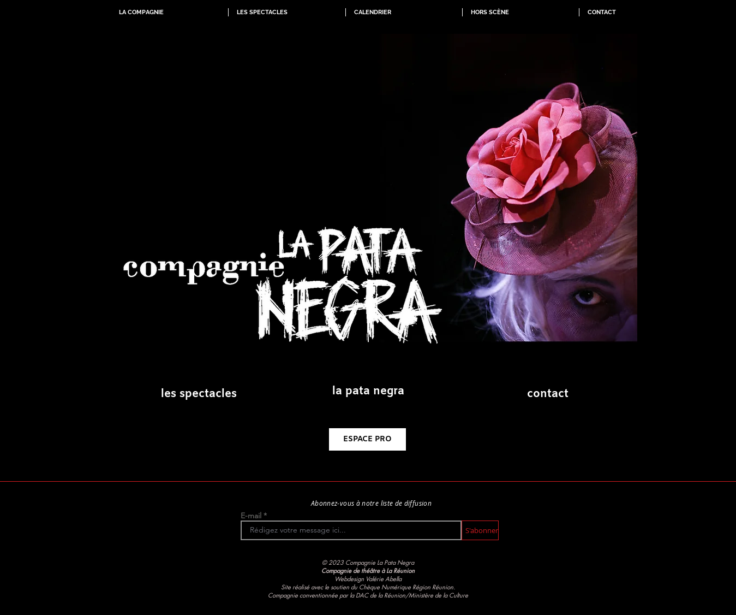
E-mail (251, 515)
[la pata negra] (368, 391)
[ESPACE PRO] (367, 439)
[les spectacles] (198, 394)
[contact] (547, 394)
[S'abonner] (480, 530)
